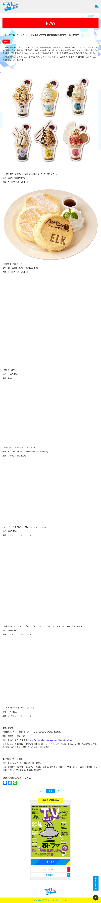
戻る (50, 791)
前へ (42, 791)
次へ (59, 791)
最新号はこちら (96, 883)
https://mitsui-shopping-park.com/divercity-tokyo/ (50, 740)
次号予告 (50, 862)
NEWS (6, 42)
